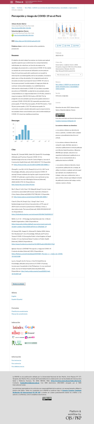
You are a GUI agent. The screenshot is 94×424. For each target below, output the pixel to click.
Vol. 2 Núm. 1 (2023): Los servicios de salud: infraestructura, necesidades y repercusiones (51, 8)
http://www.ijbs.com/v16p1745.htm (23, 184)
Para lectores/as (16, 360)
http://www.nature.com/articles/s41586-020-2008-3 (30, 197)
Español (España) (17, 299)
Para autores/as (16, 363)
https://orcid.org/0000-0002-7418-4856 (21, 28)
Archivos (19, 8)
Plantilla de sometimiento (20, 311)
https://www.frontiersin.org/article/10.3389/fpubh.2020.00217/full (33, 244)
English (14, 296)
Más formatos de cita (63, 75)
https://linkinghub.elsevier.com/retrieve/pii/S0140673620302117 (32, 214)
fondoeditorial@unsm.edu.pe (29, 383)
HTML (68, 45)
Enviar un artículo (18, 284)
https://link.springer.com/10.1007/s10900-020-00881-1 (31, 164)
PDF (60, 45)
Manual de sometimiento (19, 314)
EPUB (77, 45)
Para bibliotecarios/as (18, 366)
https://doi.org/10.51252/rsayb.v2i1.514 (27, 41)
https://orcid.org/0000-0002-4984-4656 (24, 35)
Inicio (13, 8)
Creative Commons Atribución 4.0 (66, 121)
